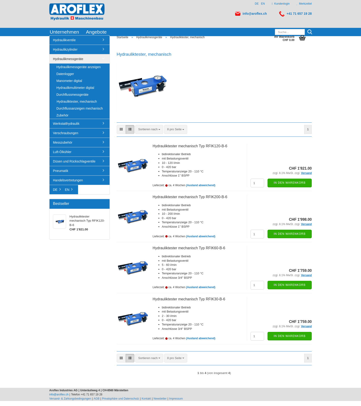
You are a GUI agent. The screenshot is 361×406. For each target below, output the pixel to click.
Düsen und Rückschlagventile (74, 166)
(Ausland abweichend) (200, 190)
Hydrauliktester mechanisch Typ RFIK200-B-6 (190, 202)
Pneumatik (60, 176)
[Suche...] (309, 32)
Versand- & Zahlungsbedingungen (70, 403)
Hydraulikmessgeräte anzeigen (78, 72)
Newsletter (160, 403)
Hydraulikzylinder (65, 54)
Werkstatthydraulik (66, 128)
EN (263, 3)
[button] (121, 134)
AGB (96, 403)
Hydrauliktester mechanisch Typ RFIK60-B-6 (189, 253)
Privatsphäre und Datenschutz (120, 403)
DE (257, 3)
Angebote (96, 32)
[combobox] (149, 134)
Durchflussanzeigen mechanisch (79, 113)
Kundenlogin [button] (281, 3)
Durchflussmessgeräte (72, 100)
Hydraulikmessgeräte (68, 64)
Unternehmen (64, 32)
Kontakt (146, 403)
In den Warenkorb (290, 187)
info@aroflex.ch (255, 13)
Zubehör (62, 120)
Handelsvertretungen (68, 185)
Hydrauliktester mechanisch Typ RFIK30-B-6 (189, 304)
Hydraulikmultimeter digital (75, 93)
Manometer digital (69, 86)
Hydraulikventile (64, 45)
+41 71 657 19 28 (299, 13)
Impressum (176, 403)
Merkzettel (304, 3)
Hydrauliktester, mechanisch (77, 106)
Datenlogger (65, 79)
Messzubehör (62, 147)
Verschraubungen (65, 138)
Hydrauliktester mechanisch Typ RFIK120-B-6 (190, 151)
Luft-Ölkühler (62, 157)
